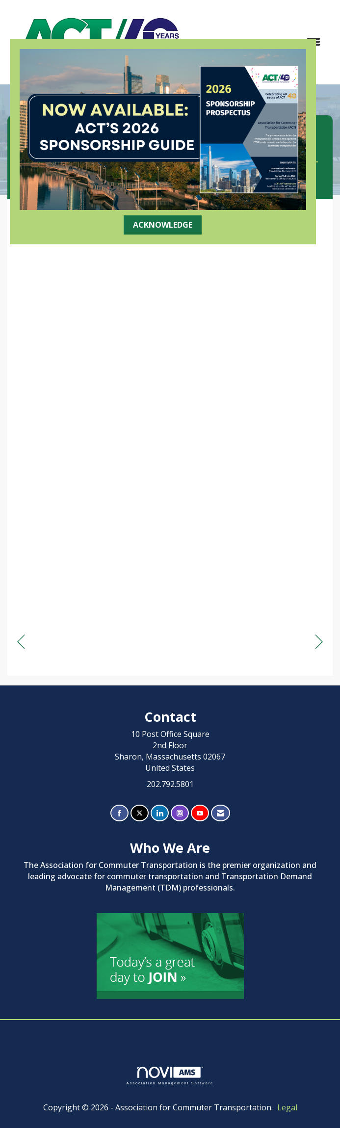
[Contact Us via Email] (220, 813)
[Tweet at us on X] (140, 813)
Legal (287, 1107)
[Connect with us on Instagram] (180, 813)
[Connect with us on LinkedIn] (160, 813)
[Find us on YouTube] (200, 813)
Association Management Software (169, 1076)
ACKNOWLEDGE (162, 224)
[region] (319, 642)
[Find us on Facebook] (119, 813)
